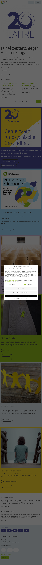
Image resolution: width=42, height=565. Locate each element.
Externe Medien (28, 284)
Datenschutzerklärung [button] (21, 298)
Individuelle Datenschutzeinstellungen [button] (21, 296)
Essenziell (12, 284)
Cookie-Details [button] (16, 298)
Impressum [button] (26, 298)
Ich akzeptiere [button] (21, 288)
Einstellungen (7, 281)
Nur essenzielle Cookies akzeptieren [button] (21, 292)
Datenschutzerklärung (13, 280)
